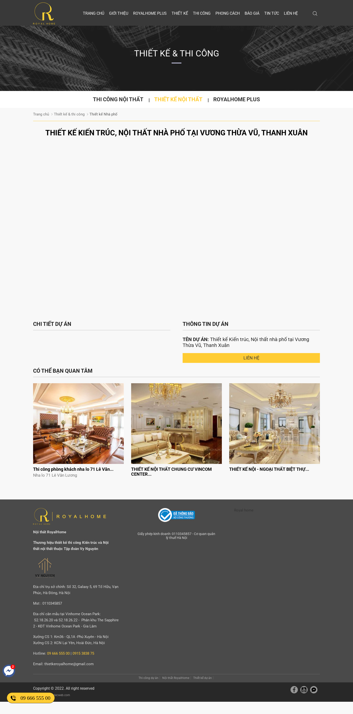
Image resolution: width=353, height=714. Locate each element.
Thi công (202, 13)
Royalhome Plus (150, 13)
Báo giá (252, 13)
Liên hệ (291, 13)
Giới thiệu (118, 13)
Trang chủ (93, 13)
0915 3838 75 (83, 653)
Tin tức (271, 13)
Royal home (243, 510)
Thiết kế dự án (202, 678)
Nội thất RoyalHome (175, 678)
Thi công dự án (148, 678)
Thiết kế (180, 13)
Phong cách (227, 13)
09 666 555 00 (35, 698)
